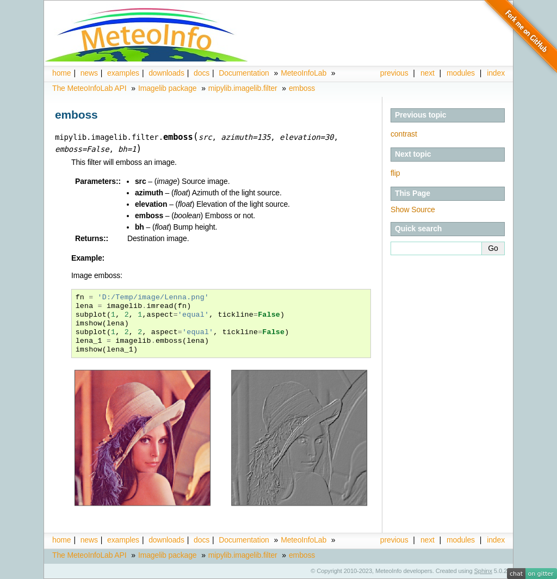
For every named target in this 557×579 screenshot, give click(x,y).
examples (123, 73)
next (427, 73)
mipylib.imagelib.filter (242, 88)
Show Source (413, 209)
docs (201, 73)
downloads (166, 73)
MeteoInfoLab (303, 73)
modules (461, 73)
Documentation (244, 73)
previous (394, 73)
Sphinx (483, 571)
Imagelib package (167, 88)
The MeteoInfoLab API (89, 88)
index (496, 539)
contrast (404, 134)
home (61, 73)
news (89, 73)
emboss (302, 88)
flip (395, 173)
